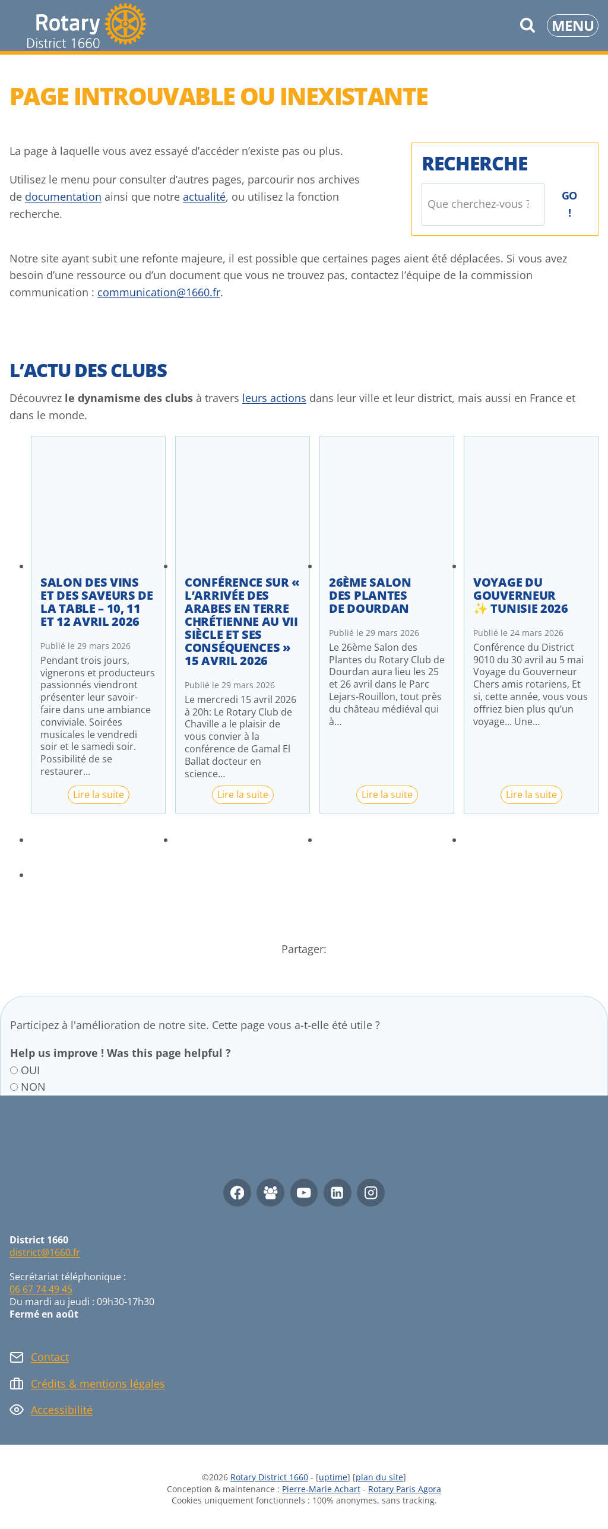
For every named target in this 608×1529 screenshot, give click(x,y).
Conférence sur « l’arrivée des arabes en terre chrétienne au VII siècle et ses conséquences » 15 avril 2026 (242, 621)
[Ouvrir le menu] (572, 25)
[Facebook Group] (270, 1193)
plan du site (379, 1477)
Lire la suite (101, 795)
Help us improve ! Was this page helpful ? (120, 1053)
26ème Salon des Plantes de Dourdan (370, 595)
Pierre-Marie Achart (321, 1489)
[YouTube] (304, 1193)
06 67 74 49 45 (41, 1289)
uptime (333, 1477)
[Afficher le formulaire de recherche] (527, 25)
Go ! (569, 204)
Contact (50, 1357)
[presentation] (98, 503)
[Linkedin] (338, 1193)
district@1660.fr (45, 1252)
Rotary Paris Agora (404, 1489)
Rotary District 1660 (269, 1477)
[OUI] (14, 1070)
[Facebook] (237, 1193)
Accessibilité (62, 1410)
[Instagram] (371, 1193)
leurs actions (274, 398)
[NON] (14, 1087)
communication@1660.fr (158, 292)
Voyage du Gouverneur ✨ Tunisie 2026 (520, 595)
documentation (63, 196)
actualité (204, 196)
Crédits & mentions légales (98, 1383)
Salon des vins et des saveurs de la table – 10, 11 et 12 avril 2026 (96, 602)
